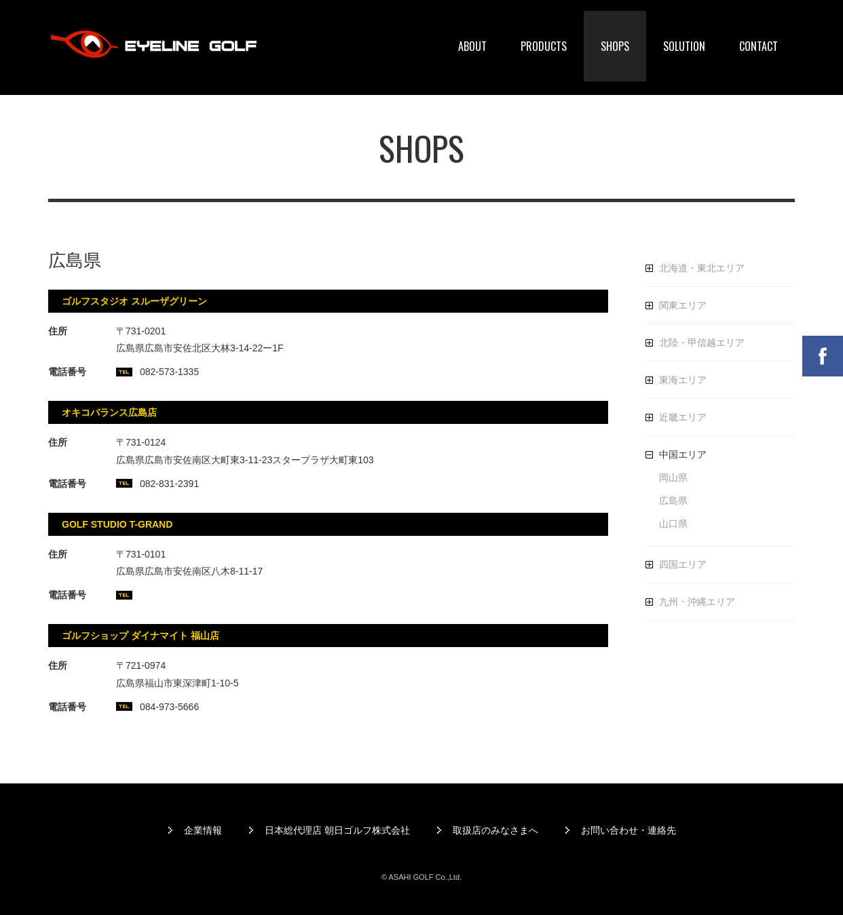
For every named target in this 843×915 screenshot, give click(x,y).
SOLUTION (684, 46)
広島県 (673, 500)
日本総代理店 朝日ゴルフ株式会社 (337, 830)
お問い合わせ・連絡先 (628, 830)
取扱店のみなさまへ (495, 830)
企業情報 (203, 830)
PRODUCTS (544, 46)
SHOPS (615, 46)
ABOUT (472, 46)
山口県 (673, 523)
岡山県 (673, 477)
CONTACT (758, 46)
